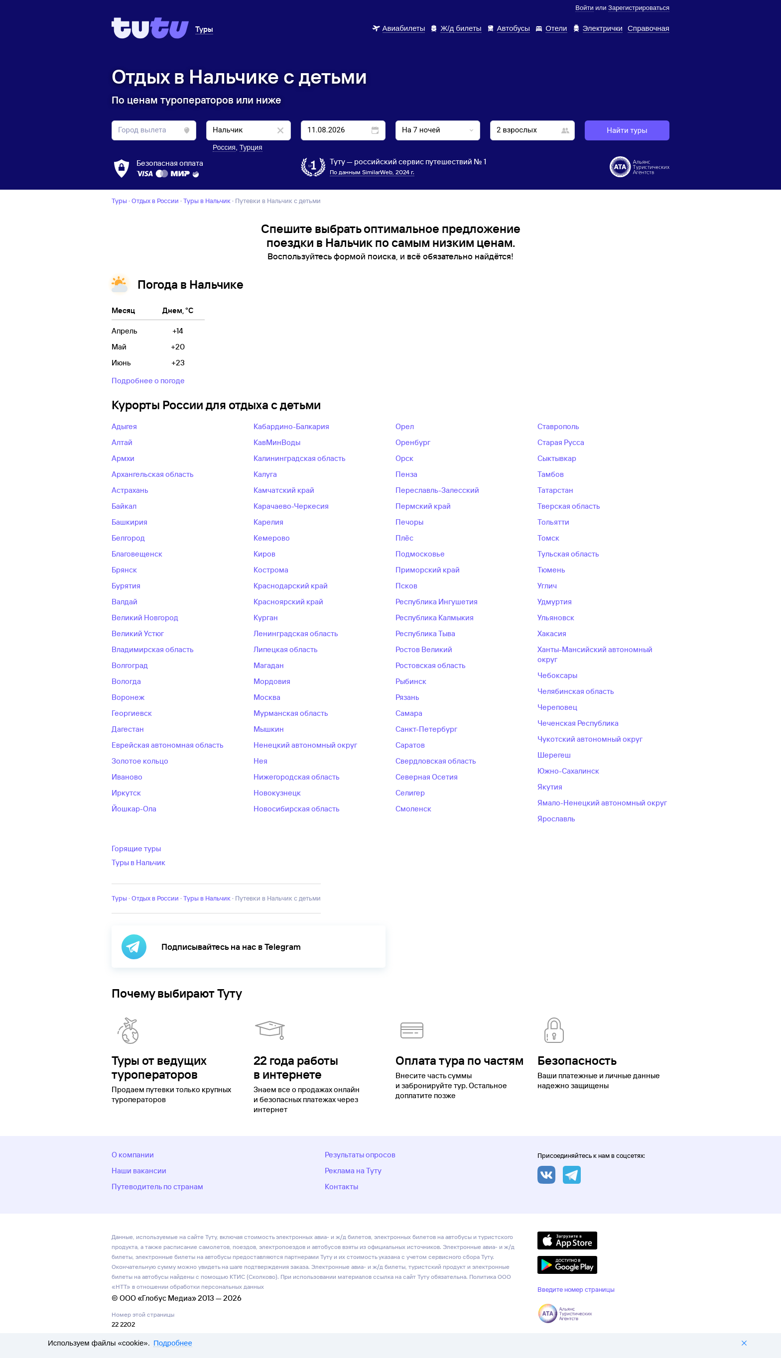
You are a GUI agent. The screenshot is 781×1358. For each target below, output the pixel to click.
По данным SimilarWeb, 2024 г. (372, 172)
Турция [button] (251, 147)
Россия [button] (224, 147)
